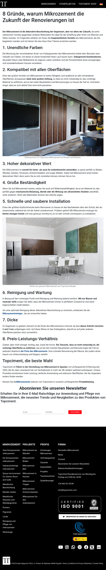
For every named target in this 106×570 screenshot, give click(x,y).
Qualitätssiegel (47, 480)
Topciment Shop (87, 4)
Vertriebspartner (47, 458)
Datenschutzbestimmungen (70, 468)
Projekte (44, 471)
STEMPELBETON (67, 4)
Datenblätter (45, 467)
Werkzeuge (8, 532)
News (60, 455)
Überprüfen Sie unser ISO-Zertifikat (79, 517)
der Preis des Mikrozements (34, 351)
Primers (6, 507)
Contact (61, 459)
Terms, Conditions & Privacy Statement (77, 563)
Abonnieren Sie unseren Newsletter (73, 464)
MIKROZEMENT (48, 4)
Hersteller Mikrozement (68, 450)
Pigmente (7, 512)
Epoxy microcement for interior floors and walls (11, 476)
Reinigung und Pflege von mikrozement (9, 524)
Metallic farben (9, 492)
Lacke (5, 516)
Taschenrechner (47, 476)
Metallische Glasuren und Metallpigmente (10, 499)
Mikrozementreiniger (12, 313)
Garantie (44, 462)
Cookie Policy (98, 563)
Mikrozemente (23, 382)
